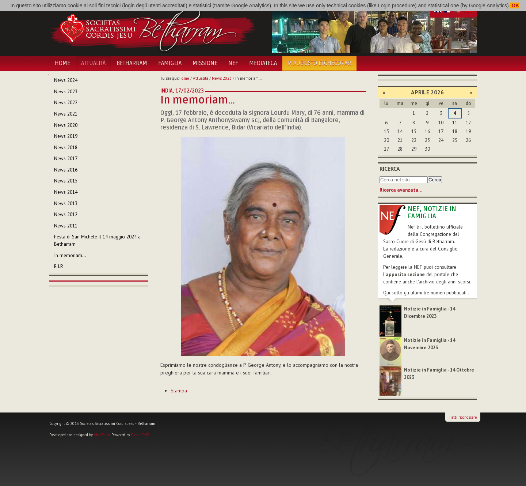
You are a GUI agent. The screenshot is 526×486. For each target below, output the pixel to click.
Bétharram (132, 63)
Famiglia (170, 63)
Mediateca (263, 63)
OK (514, 5)
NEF (233, 63)
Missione (205, 63)
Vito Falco (102, 434)
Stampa (179, 390)
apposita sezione (405, 274)
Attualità (93, 63)
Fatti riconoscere (463, 417)
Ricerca (390, 168)
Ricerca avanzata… (401, 190)
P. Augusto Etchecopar (319, 63)
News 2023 (222, 78)
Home (62, 63)
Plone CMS (140, 434)
